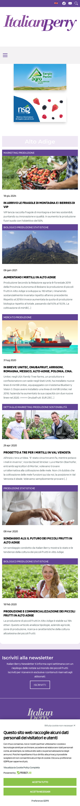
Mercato (9, 317)
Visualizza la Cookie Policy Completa (22, 767)
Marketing (11, 152)
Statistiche (40, 227)
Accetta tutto (40, 782)
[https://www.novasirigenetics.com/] (40, 112)
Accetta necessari (40, 791)
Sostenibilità (58, 407)
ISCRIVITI (40, 684)
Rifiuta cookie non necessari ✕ (60, 725)
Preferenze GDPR (40, 800)
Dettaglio (10, 407)
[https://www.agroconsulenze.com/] (40, 80)
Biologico (10, 227)
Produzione (26, 152)
